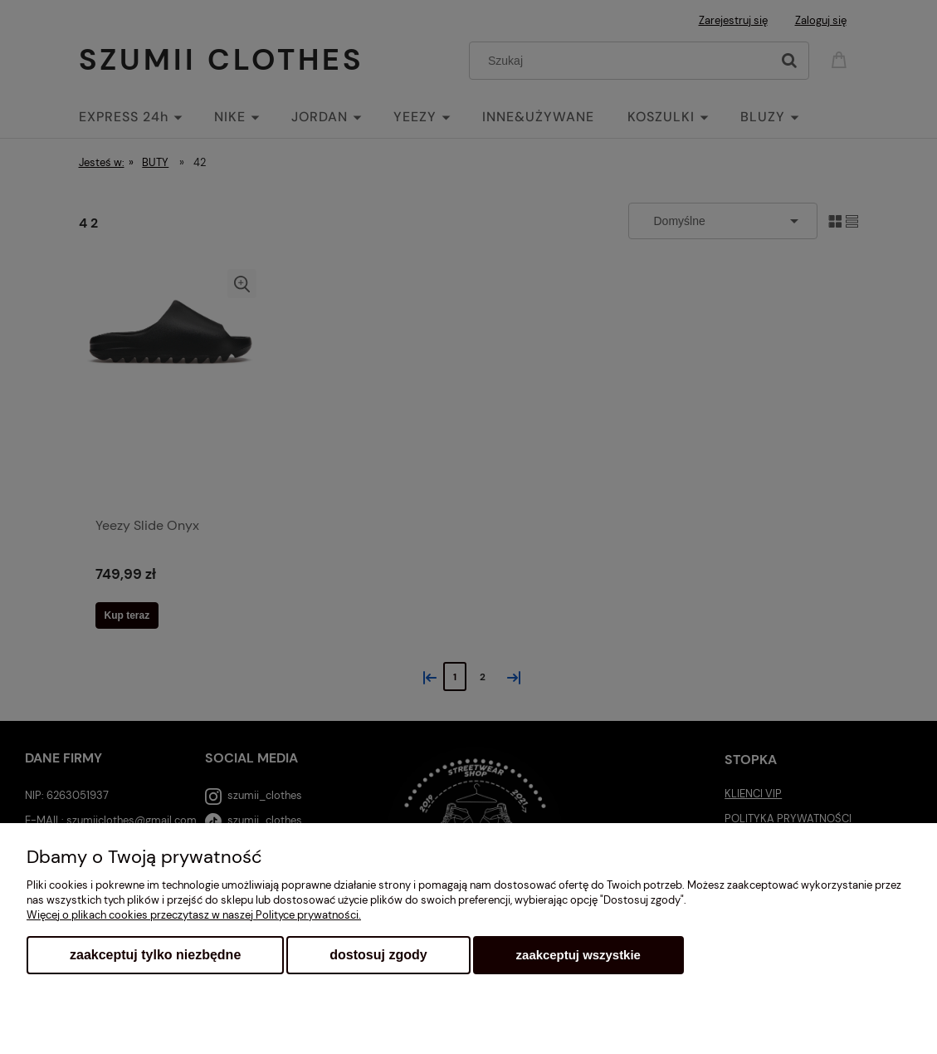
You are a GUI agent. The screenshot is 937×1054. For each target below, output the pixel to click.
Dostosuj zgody (378, 955)
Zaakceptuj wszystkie (578, 955)
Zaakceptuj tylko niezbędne (155, 955)
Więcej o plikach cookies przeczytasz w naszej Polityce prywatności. (194, 915)
